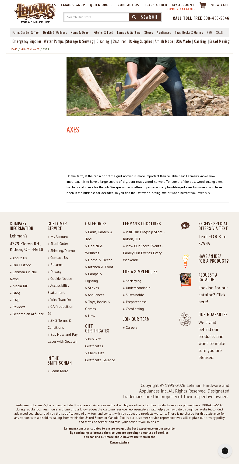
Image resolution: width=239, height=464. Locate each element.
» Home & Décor (98, 259)
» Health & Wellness (94, 249)
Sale (219, 32)
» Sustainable (133, 294)
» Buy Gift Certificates (94, 342)
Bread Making (219, 41)
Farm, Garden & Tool (25, 32)
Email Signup (73, 5)
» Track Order (58, 243)
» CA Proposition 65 (60, 310)
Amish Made (164, 41)
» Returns (55, 264)
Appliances (164, 32)
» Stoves (92, 287)
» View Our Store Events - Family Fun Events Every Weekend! (143, 253)
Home (13, 49)
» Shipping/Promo (61, 250)
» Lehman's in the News (23, 275)
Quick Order (101, 5)
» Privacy (54, 271)
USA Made (183, 41)
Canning (200, 41)
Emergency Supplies (27, 41)
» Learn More (58, 371)
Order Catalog (181, 9)
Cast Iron (119, 41)
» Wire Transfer (59, 299)
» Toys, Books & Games (98, 305)
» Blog (15, 293)
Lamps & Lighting (129, 32)
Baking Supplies (140, 41)
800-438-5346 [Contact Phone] (216, 18)
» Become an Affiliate (27, 314)
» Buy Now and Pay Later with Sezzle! (62, 338)
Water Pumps (54, 41)
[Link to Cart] (200, 7)
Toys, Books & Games (189, 32)
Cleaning (102, 41)
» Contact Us (58, 257)
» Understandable (137, 287)
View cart (220, 5)
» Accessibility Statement (58, 289)
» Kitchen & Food (99, 266)
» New (90, 315)
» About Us (18, 258)
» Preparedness (135, 301)
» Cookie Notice (60, 278)
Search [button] (145, 17)
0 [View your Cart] (203, 5)
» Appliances (94, 294)
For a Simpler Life (140, 271)
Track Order (155, 5)
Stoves (148, 32)
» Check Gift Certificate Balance (100, 356)
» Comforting (133, 308)
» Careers (130, 327)
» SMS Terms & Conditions (60, 324)
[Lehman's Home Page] (35, 12)
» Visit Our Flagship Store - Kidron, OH (144, 235)
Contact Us (128, 5)
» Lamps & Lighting (93, 277)
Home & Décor (80, 32)
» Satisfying (132, 280)
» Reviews (17, 307)
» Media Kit (19, 286)
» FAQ (14, 300)
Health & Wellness (55, 32)
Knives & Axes (30, 49)
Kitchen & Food (103, 32)
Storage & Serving (79, 41)
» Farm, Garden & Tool (99, 235)
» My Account (58, 236)
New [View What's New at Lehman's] (209, 32)
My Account (183, 5)
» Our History (20, 265)
